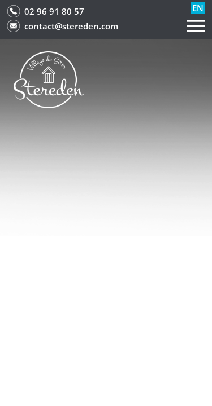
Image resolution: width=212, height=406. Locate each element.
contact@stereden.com (71, 26)
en (198, 8)
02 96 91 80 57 (54, 11)
